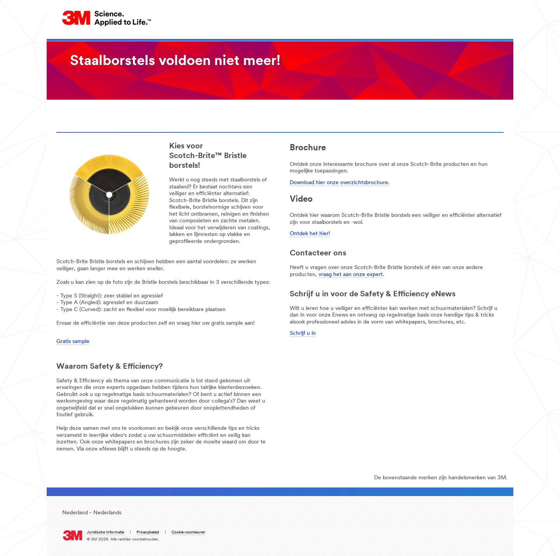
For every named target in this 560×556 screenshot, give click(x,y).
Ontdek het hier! (310, 234)
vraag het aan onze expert (350, 275)
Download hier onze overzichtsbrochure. (340, 183)
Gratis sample (72, 342)
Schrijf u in (303, 333)
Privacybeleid (147, 532)
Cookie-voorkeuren (188, 532)
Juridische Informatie (105, 532)
